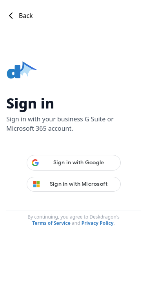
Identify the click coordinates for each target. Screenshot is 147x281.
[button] (74, 163)
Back (19, 15)
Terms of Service (51, 223)
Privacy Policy (98, 223)
